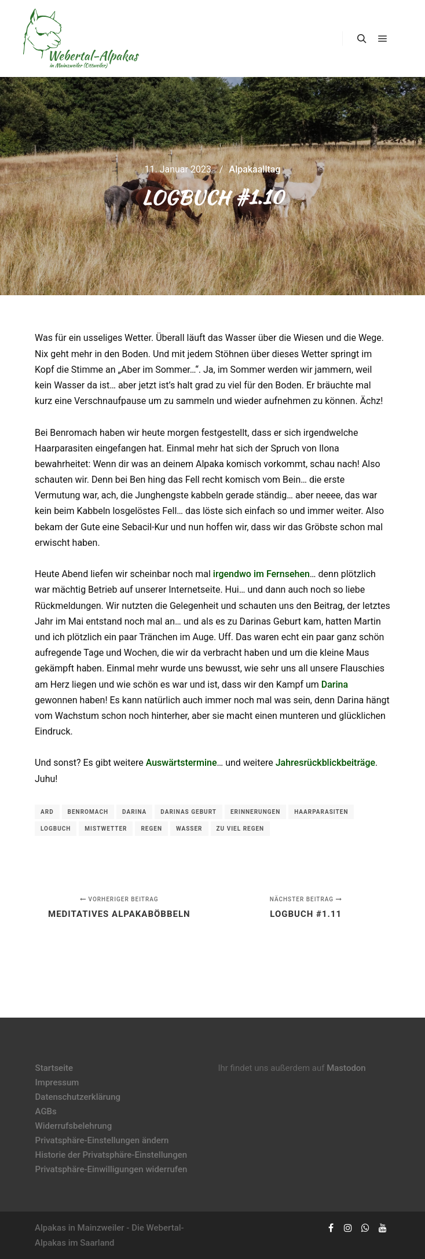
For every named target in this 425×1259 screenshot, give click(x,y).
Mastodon (346, 1068)
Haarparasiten (321, 812)
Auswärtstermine (181, 762)
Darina (334, 684)
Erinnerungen (255, 812)
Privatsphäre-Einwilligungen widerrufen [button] (111, 1169)
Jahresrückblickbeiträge (325, 762)
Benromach (88, 812)
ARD (47, 812)
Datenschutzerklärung (77, 1097)
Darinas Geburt (188, 812)
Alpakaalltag (254, 169)
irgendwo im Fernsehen (261, 573)
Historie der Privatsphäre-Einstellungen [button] (111, 1155)
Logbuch (56, 828)
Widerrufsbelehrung (73, 1126)
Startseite (54, 1068)
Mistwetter (106, 828)
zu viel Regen (241, 828)
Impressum (57, 1082)
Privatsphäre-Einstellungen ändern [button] (102, 1140)
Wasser (189, 828)
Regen (151, 828)
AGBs (46, 1111)
